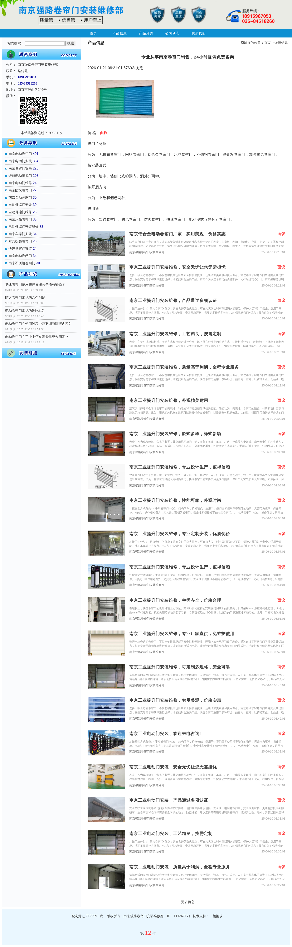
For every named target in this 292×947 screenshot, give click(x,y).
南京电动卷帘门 (20, 154)
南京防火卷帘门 (20, 190)
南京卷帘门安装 (20, 168)
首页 (93, 33)
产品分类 (146, 33)
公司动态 (172, 33)
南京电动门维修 (20, 183)
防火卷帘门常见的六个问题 (25, 297)
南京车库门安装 (20, 234)
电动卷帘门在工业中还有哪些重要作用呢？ (37, 337)
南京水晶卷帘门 (20, 219)
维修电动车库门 (20, 175)
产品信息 (120, 33)
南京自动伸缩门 (20, 197)
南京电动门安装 (20, 161)
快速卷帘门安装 (20, 248)
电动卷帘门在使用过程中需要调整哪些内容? (37, 323)
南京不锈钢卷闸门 (22, 263)
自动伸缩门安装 (20, 205)
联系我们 (198, 33)
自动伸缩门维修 (20, 212)
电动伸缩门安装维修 (24, 226)
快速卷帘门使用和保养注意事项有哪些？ (35, 284)
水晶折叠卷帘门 (20, 241)
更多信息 (187, 902)
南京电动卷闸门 (20, 256)
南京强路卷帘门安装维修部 (146, 252)
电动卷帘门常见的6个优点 (24, 310)
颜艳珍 (218, 916)
